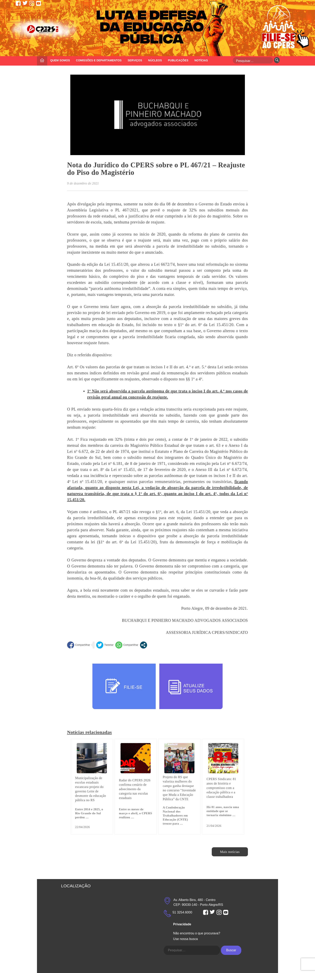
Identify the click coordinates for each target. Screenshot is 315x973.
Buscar (231, 950)
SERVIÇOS (135, 60)
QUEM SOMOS (60, 60)
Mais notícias (230, 852)
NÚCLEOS (155, 60)
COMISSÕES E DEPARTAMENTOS (99, 60)
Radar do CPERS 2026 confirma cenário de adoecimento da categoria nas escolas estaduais (134, 789)
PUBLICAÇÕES (178, 60)
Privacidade (182, 924)
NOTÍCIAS (201, 60)
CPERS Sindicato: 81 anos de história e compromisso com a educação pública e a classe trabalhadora (221, 787)
